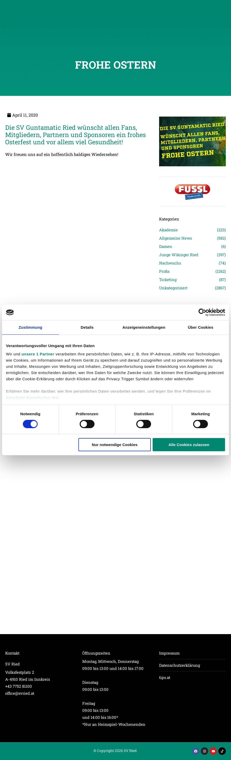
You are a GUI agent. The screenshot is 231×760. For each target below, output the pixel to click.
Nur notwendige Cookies (115, 444)
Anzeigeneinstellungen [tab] (144, 327)
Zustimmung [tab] (30, 327)
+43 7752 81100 (18, 686)
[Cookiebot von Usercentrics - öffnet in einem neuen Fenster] (202, 312)
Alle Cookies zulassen (188, 444)
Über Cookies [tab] (200, 327)
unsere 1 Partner (38, 354)
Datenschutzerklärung (179, 665)
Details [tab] (87, 327)
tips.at (164, 677)
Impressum (169, 653)
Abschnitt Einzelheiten (28, 397)
